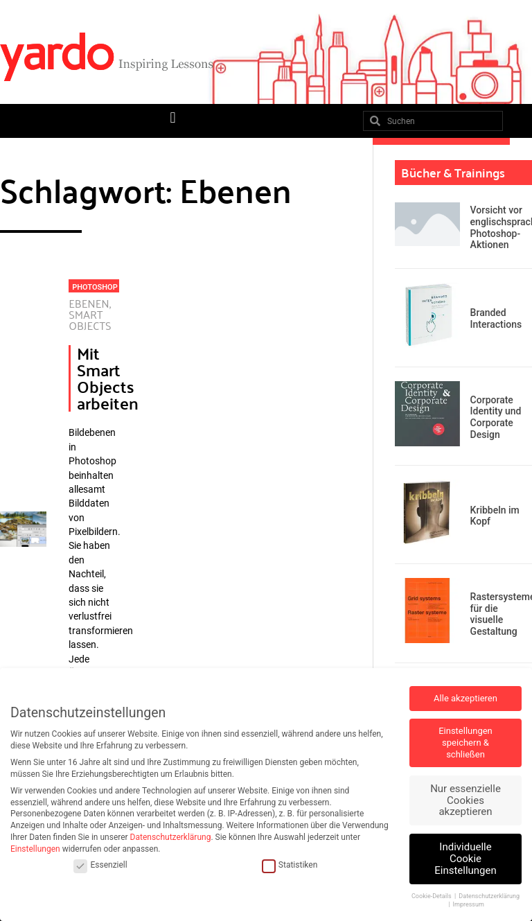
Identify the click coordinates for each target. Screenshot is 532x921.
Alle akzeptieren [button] (465, 698)
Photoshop (94, 287)
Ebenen (89, 303)
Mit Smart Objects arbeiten (108, 378)
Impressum (468, 904)
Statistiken (289, 865)
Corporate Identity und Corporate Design (496, 417)
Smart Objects (90, 319)
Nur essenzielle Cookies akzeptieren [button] (465, 800)
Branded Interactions (496, 318)
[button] (172, 117)
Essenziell (100, 865)
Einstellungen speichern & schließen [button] (465, 743)
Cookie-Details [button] (432, 896)
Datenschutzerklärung (170, 837)
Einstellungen (35, 849)
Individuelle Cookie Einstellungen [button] (465, 859)
